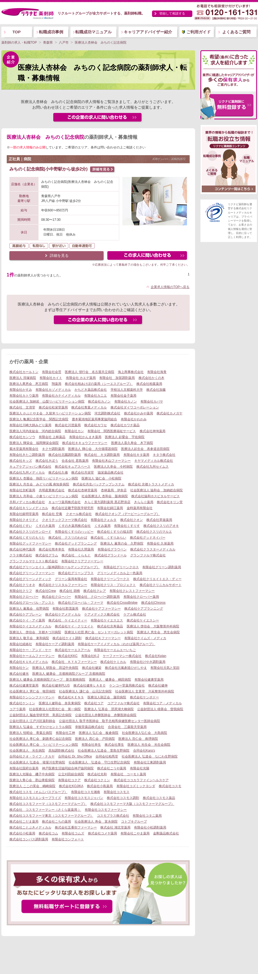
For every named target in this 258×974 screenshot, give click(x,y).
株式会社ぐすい (20, 526)
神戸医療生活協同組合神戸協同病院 (68, 768)
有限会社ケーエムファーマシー (32, 656)
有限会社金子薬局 (123, 395)
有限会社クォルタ (103, 520)
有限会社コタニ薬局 (147, 815)
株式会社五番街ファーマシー (76, 827)
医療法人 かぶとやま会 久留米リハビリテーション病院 (50, 413)
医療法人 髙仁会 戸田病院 (95, 739)
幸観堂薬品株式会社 (89, 727)
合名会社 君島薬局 (75, 461)
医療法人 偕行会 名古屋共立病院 (89, 372)
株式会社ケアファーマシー (101, 608)
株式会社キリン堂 (170, 502)
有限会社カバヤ (151, 401)
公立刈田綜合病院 (71, 774)
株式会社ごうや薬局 (111, 768)
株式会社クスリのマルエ (154, 532)
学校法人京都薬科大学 (127, 390)
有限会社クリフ (20, 591)
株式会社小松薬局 (22, 833)
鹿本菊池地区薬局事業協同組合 (94, 419)
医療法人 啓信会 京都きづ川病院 (35, 632)
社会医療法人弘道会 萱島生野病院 (103, 750)
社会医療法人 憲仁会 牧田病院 (32, 691)
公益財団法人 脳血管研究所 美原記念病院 (40, 715)
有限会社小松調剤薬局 (150, 827)
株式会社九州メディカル (27, 472)
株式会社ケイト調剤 (67, 638)
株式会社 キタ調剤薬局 (102, 455)
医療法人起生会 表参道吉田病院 (145, 449)
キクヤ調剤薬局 (53, 449)
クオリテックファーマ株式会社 (64, 520)
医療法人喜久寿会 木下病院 (132, 443)
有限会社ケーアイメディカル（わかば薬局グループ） (116, 644)
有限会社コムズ (73, 833)
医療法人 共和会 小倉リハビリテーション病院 (43, 496)
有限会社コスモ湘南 (85, 792)
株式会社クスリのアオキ (161, 526)
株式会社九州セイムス (152, 466)
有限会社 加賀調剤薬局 (117, 378)
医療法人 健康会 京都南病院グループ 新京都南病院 (47, 679)
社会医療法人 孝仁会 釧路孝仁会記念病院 (40, 739)
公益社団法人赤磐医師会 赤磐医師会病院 (105, 715)
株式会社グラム (47, 555)
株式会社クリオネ (22, 585)
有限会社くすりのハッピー (74, 532)
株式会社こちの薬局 (56, 821)
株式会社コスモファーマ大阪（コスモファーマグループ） (132, 804)
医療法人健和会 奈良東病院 (60, 703)
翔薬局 (56, 384)
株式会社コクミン (97, 780)
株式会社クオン (131, 520)
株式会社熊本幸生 (52, 549)
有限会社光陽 (139, 768)
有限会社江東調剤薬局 (150, 762)
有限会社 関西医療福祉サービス (111, 431)
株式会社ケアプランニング (143, 608)
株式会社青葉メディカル (89, 407)
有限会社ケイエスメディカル (30, 626)
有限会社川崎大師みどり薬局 (30, 425)
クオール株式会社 (79, 514)
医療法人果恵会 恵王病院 (28, 384)
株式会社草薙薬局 (159, 520)
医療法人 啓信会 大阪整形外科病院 (153, 626)
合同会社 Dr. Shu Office (75, 756)
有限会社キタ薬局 (136, 455)
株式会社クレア (94, 591)
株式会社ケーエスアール (72, 650)
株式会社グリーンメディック (30, 579)
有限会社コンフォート (68, 839)
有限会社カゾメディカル (53, 390)
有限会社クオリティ (23, 520)
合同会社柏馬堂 (107, 756)
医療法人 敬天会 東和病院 (29, 638)
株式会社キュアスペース (72, 466)
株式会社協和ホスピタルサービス (155, 496)
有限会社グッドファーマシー (30, 543)
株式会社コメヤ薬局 (102, 833)
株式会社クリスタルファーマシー (63, 585)
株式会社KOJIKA (71, 786)
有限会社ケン (19, 668)
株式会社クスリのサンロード (30, 532)
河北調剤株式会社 (107, 413)
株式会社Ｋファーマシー (103, 638)
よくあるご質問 (236, 32)
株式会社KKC (68, 656)
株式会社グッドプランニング (76, 543)
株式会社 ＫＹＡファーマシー (74, 662)
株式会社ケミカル (113, 662)
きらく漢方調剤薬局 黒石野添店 (107, 502)
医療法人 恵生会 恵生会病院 (158, 632)
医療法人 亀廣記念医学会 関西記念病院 (38, 419)
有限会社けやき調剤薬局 (147, 662)
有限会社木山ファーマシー (111, 461)
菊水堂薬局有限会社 (23, 449)
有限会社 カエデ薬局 (81, 378)
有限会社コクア (69, 780)
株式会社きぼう (47, 461)
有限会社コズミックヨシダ (135, 786)
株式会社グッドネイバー (147, 537)
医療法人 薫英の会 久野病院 (121, 543)
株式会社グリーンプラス (76, 573)
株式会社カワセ (95, 425)
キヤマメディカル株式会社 (153, 461)
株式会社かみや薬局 (138, 413)
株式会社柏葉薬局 (149, 384)
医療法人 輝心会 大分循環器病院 (92, 449)
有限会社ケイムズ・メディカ (145, 638)
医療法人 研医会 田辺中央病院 (55, 668)
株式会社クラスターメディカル (152, 549)
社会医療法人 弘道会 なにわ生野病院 (149, 756)
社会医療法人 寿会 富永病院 (96, 821)
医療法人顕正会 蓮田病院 (106, 697)
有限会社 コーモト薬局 (128, 774)
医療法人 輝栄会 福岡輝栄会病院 (34, 443)
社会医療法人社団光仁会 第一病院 (55, 709)
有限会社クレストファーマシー (132, 591)
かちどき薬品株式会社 (91, 390)
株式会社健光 (19, 674)
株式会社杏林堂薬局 (82, 490)
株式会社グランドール (110, 555)
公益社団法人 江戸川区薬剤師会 (32, 721)
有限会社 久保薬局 (160, 543)
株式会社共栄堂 (82, 472)
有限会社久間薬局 (81, 549)
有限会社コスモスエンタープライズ (35, 798)
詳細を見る (59, 255)
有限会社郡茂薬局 (65, 608)
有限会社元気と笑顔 (164, 668)
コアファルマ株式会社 (123, 703)
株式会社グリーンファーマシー (32, 573)
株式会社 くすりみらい (108, 537)
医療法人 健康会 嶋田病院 (110, 679)
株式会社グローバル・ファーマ (80, 603)
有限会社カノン (125, 401)
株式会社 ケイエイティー (67, 620)
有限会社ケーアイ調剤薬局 (55, 644)
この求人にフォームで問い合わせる (147, 256)
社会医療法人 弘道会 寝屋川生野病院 (37, 762)
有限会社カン (74, 431)
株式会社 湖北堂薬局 (115, 827)
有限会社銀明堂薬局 (23, 514)
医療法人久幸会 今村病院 (113, 466)
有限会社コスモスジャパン (84, 798)
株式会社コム (48, 833)
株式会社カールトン (23, 372)
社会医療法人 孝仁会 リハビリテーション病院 (43, 745)
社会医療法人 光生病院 (27, 750)
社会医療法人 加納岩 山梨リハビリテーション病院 (46, 401)
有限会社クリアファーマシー (82, 561)
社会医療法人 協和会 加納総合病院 (156, 490)
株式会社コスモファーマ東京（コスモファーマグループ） (51, 815)
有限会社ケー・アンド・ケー (30, 650)
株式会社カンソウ (22, 437)
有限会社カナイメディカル (61, 395)
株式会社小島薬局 (100, 786)
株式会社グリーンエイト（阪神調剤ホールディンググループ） (54, 567)
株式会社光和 (97, 774)
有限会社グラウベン (112, 549)
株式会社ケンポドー (144, 697)
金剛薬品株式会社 (166, 833)
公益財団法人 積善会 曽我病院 (160, 709)
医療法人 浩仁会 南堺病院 (138, 739)
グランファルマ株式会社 (148, 555)
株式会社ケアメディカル (63, 614)
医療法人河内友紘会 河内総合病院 (35, 431)
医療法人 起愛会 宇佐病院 (124, 437)
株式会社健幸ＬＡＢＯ (89, 685)
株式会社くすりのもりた (27, 537)
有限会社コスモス (116, 792)
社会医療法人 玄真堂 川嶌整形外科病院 (144, 691)
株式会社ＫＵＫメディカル (28, 662)
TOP (16, 32)
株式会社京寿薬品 (110, 626)
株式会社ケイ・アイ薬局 (27, 620)
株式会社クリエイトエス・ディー (157, 579)
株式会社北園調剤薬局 (64, 455)
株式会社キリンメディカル (28, 508)
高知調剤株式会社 (61, 750)
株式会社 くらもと (76, 555)
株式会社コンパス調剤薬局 (28, 839)
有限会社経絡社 (20, 644)
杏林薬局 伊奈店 (114, 490)
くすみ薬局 (102, 526)
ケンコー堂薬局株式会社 (127, 685)
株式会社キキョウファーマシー (84, 443)
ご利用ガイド (198, 32)
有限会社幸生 (91, 745)
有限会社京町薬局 (22, 490)
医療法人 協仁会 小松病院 (101, 478)
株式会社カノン (99, 401)
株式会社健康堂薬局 (23, 685)
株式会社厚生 (114, 745)
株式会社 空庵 (52, 514)
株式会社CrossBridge (122, 603)
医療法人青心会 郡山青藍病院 (32, 780)
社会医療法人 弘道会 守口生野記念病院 (99, 762)
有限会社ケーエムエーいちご (115, 650)
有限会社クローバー (23, 597)
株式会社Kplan (155, 656)
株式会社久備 (58, 472)
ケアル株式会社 (134, 614)
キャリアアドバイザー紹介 (148, 32)
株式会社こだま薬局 (23, 821)
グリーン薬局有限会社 (71, 579)
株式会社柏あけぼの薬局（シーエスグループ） (99, 384)
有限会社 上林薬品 (52, 437)
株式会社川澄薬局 (68, 425)
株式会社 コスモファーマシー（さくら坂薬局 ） (45, 810)
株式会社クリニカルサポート (161, 585)
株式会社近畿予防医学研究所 (73, 508)
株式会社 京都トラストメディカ (151, 484)
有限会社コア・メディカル (162, 703)
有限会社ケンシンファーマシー (32, 697)
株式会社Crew (46, 591)
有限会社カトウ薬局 (23, 395)
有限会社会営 (51, 372)
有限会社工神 (65, 733)
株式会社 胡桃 (69, 591)
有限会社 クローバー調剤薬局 (97, 597)
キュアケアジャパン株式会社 (30, 466)
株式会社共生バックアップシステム (99, 484)
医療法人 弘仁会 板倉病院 (98, 733)
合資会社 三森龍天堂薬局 (127, 727)
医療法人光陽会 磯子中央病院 (32, 774)
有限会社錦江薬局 (110, 508)
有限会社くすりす (127, 526)
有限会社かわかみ (134, 419)
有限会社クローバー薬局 (141, 597)
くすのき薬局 (45, 526)
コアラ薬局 (17, 709)
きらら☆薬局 (143, 502)
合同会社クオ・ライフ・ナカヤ (32, 756)
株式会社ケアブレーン (25, 614)
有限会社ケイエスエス (107, 620)
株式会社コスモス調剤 (123, 798)
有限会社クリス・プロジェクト (113, 585)
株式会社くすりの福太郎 (115, 532)
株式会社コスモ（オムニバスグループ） (38, 792)
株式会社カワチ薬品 (125, 425)
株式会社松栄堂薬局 (53, 407)
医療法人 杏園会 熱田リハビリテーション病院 (43, 478)
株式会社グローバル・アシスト (32, 603)
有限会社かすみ (20, 390)
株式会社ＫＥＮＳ (71, 697)
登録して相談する (172, 13)
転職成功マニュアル (93, 32)
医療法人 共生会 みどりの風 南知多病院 (39, 484)
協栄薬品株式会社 (110, 472)
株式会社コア (94, 703)
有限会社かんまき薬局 (85, 437)
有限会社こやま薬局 (135, 833)
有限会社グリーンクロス (121, 567)
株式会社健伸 (158, 685)
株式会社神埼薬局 (152, 431)
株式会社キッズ (20, 461)
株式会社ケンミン (22, 703)
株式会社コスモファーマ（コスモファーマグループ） (48, 804)
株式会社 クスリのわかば (67, 537)
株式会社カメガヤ (169, 413)
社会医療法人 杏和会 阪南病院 (105, 496)
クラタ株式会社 (20, 555)
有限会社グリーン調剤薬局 (161, 567)
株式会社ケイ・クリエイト (74, 626)
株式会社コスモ (170, 786)
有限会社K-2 (90, 656)
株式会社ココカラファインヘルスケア (141, 780)
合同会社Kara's (144, 750)
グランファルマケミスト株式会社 (33, 561)
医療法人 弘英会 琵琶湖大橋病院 (108, 709)
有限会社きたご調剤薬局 (27, 455)
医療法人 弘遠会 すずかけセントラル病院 (40, 727)
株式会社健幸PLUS (56, 685)
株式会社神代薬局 (22, 549)
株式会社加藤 (156, 390)
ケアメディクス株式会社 (102, 614)
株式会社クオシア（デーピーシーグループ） (127, 514)
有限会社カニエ (95, 395)
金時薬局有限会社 (140, 508)
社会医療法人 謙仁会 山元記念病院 (85, 691)
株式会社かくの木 (151, 378)
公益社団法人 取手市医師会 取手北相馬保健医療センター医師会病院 (109, 721)
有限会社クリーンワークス (110, 579)
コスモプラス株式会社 (113, 815)
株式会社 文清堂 (22, 407)
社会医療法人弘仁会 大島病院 (144, 733)
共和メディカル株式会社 (27, 502)
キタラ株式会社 (164, 455)
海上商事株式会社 (131, 372)
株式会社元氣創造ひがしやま (126, 668)
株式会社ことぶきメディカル (30, 827)
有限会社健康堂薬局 (149, 679)
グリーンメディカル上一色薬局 (119, 573)
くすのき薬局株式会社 (74, 526)
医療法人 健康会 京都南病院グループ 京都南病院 (68, 674)
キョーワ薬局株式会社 (64, 502)
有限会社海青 (157, 372)
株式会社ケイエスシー (143, 620)
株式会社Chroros (153, 603)
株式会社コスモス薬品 (159, 798)
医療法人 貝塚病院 (22, 378)
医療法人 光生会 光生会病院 (149, 745)
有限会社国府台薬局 (23, 768)
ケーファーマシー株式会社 (122, 656)
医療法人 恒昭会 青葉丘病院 (30, 733)
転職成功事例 (51, 32)
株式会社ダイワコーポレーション (135, 407)
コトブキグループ (134, 821)
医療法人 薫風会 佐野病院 (29, 608)
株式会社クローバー (56, 597)
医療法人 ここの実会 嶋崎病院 (32, 786)
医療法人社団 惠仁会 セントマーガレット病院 (99, 632)
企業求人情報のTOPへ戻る (170, 287)
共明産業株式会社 (52, 490)
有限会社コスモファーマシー (106, 810)
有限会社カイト (51, 378)
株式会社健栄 (91, 668)
